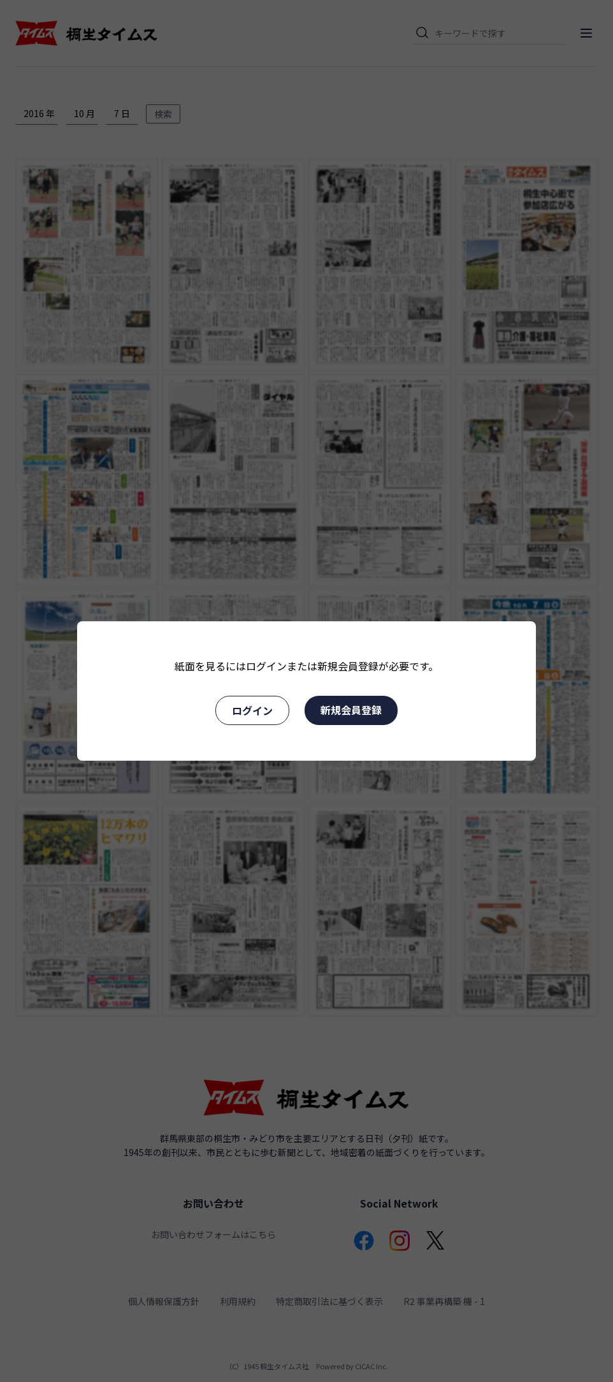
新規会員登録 (351, 709)
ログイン (252, 710)
